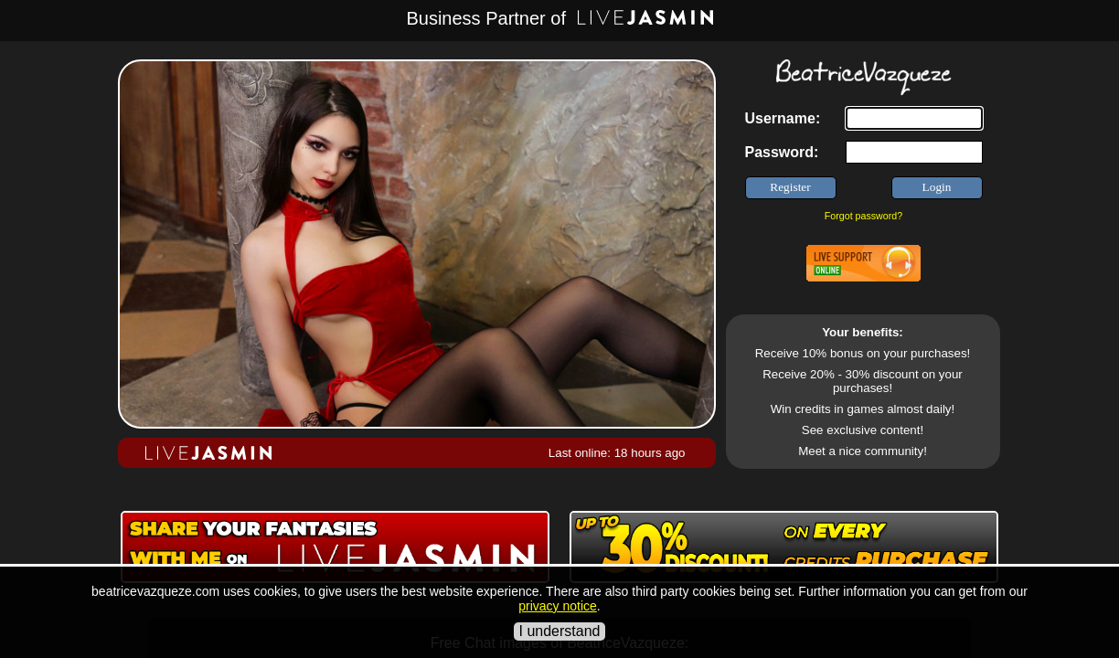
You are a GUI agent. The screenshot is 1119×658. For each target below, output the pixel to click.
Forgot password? (863, 215)
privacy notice (557, 606)
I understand (560, 631)
